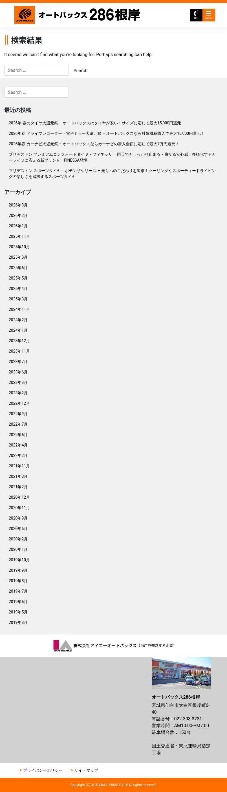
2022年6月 (18, 434)
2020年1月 (18, 549)
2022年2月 (18, 455)
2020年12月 (19, 497)
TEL (196, 15)
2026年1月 (18, 226)
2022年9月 (18, 414)
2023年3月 (18, 382)
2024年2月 (18, 320)
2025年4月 (18, 288)
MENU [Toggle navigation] (208, 15)
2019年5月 (18, 612)
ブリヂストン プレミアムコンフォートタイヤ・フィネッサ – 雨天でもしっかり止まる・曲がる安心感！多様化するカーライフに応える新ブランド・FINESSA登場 (112, 157)
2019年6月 (18, 601)
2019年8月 (18, 580)
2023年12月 (19, 340)
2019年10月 (19, 560)
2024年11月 (19, 309)
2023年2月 (18, 393)
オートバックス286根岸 (77, 15)
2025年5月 (18, 278)
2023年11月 (19, 351)
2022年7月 (18, 424)
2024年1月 (18, 330)
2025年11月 (19, 236)
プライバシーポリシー (43, 770)
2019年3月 (18, 622)
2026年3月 (18, 205)
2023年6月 (18, 372)
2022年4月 (18, 445)
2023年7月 (18, 361)
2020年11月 (19, 507)
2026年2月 (18, 215)
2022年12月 (19, 403)
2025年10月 (19, 247)
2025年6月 (18, 267)
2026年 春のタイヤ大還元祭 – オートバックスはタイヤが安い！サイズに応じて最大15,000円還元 (95, 123)
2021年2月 (18, 487)
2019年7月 (18, 591)
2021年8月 (18, 476)
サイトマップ (86, 770)
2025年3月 (18, 299)
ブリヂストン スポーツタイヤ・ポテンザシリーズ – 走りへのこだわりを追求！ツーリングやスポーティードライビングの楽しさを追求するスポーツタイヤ (112, 173)
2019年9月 (18, 570)
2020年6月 (18, 528)
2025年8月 (18, 257)
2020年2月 (18, 539)
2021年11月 (19, 466)
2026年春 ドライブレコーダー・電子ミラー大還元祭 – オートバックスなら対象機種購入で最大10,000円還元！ (107, 133)
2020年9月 (18, 518)
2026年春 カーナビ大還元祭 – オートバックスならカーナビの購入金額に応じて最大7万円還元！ (94, 144)
